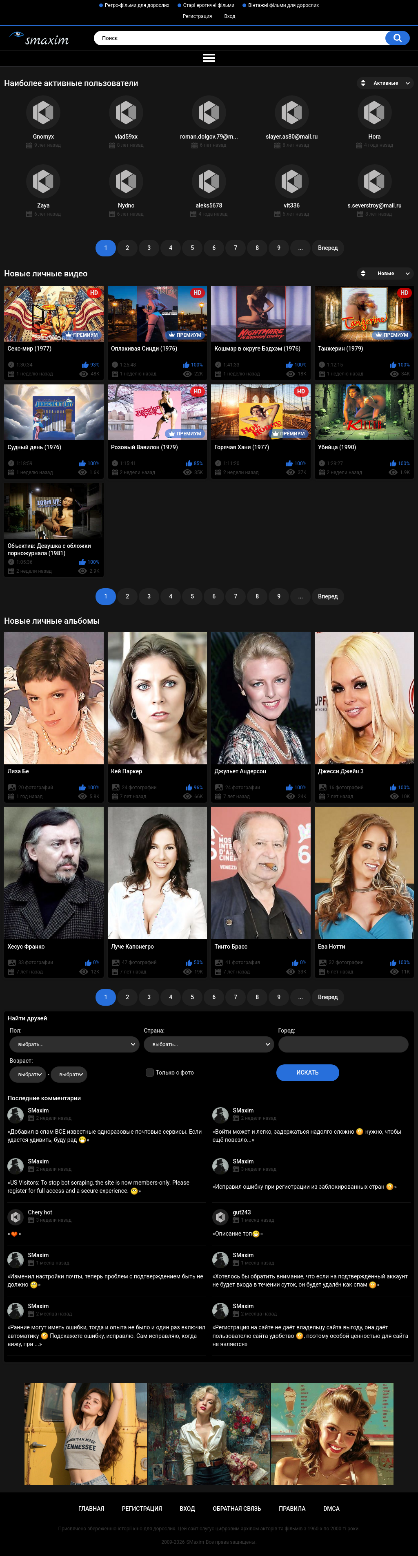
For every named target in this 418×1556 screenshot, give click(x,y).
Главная (91, 1508)
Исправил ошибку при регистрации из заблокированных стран (304, 1186)
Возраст (20, 1060)
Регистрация (197, 16)
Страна (153, 1030)
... (300, 248)
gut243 (242, 1212)
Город (286, 1030)
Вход (229, 16)
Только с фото (174, 1072)
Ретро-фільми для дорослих (137, 5)
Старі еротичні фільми (208, 5)
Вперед (328, 248)
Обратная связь (237, 1508)
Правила (292, 1508)
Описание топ (237, 1233)
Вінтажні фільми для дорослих (283, 5)
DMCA (331, 1508)
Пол (14, 1030)
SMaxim (38, 1110)
